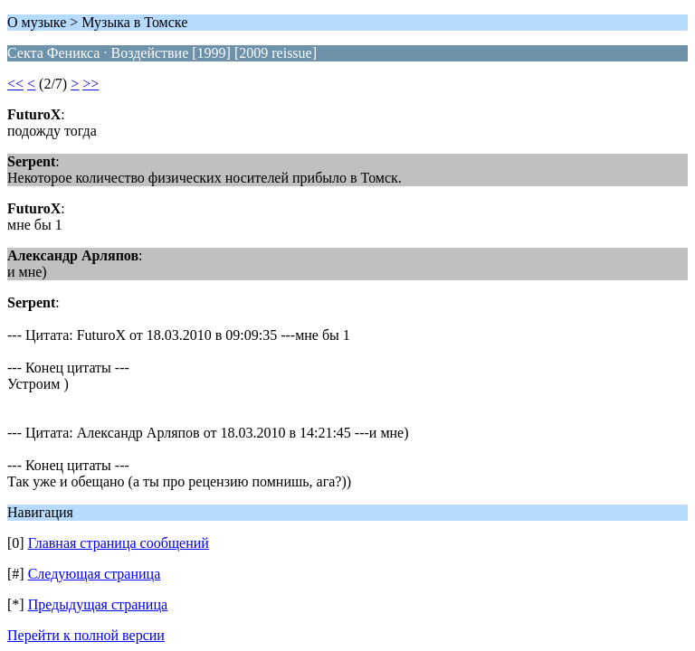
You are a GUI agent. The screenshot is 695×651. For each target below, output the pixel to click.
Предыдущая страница (97, 604)
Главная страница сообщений (118, 543)
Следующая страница (94, 573)
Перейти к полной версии (86, 635)
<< (15, 83)
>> (90, 83)
